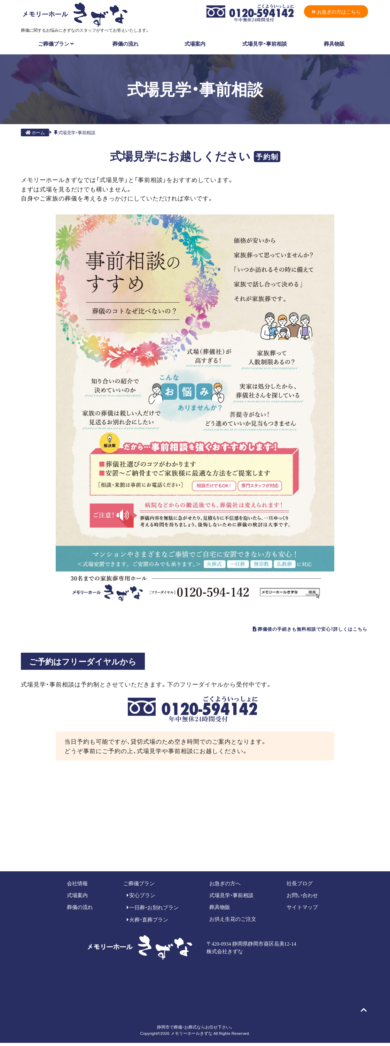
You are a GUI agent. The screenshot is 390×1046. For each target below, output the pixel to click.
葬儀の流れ (125, 42)
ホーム (35, 131)
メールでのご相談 (272, 847)
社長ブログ (300, 886)
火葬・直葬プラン (148, 922)
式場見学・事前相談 (264, 42)
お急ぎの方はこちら (333, 12)
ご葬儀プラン (56, 42)
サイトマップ (302, 910)
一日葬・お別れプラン (153, 910)
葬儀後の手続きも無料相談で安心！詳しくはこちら (281, 629)
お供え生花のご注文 (232, 922)
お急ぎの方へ (225, 886)
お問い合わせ (302, 898)
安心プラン (141, 898)
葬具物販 (334, 42)
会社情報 (77, 886)
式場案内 (195, 42)
